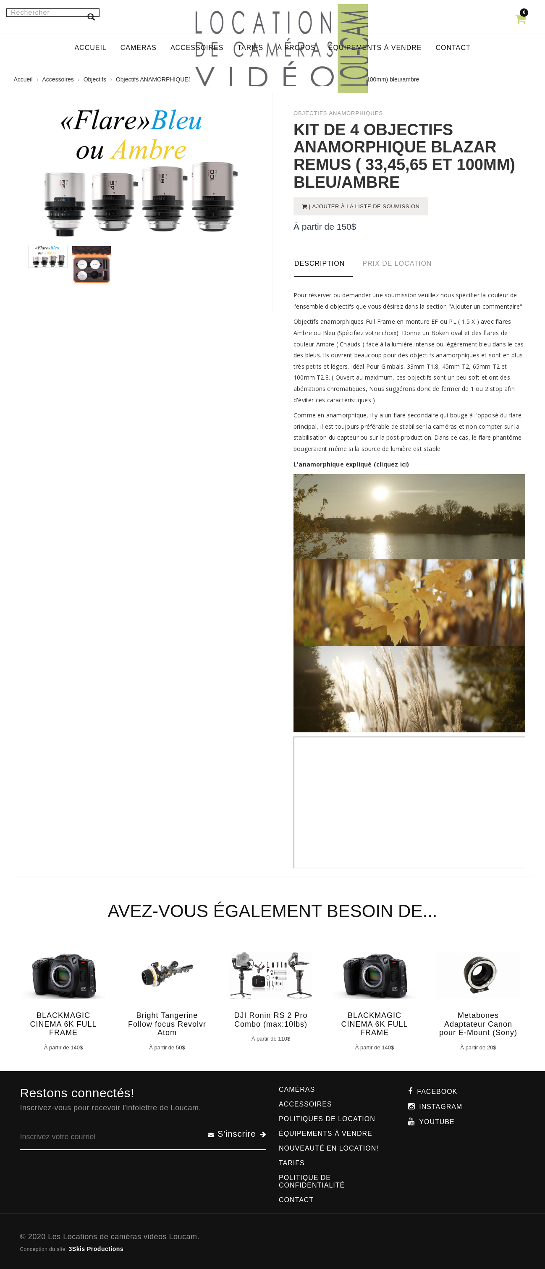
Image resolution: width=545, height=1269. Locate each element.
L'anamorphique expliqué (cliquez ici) (351, 464)
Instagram (440, 1106)
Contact (296, 1199)
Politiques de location (327, 1118)
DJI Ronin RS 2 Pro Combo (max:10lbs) (270, 1019)
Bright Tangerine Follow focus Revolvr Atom (167, 1024)
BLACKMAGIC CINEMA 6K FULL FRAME (63, 1024)
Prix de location (397, 263)
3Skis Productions (96, 1248)
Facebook (437, 1091)
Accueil (22, 79)
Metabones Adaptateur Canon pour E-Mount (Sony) (478, 1024)
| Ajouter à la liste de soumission (363, 206)
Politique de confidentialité (312, 1181)
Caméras (297, 1089)
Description (319, 263)
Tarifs (292, 1163)
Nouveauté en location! (329, 1148)
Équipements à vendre (325, 1133)
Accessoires (57, 79)
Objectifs (95, 79)
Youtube (436, 1121)
